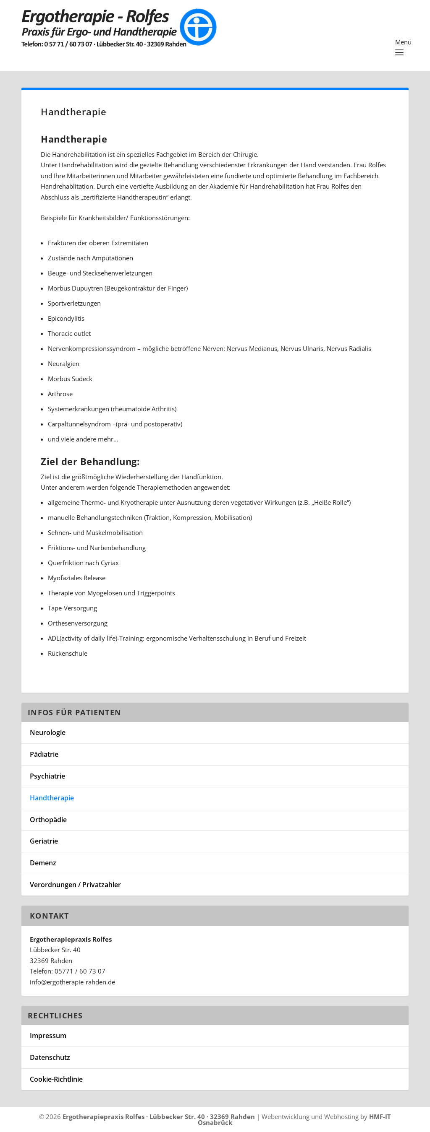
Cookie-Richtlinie (56, 1079)
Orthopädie (48, 819)
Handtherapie (52, 797)
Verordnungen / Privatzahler (75, 884)
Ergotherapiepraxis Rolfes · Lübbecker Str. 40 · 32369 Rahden (159, 1116)
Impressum (48, 1035)
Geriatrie (44, 841)
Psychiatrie (47, 776)
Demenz (43, 862)
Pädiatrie (44, 754)
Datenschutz (50, 1057)
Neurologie (48, 732)
